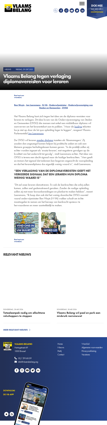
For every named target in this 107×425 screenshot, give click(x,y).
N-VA (45, 105)
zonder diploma (45, 140)
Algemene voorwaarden (92, 347)
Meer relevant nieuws (15, 329)
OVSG (65, 107)
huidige (78, 126)
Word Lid (85, 343)
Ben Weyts (19, 105)
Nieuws (61, 347)
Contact (61, 354)
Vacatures (86, 354)
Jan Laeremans (33, 105)
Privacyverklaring (89, 351)
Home (60, 343)
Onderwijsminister (58, 105)
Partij (60, 351)
